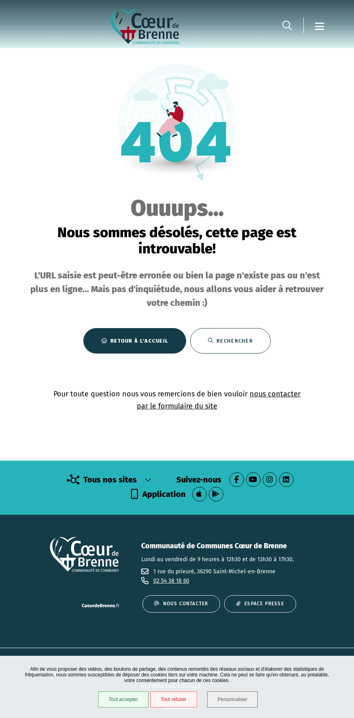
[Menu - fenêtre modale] (319, 25)
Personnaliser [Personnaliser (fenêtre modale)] (232, 699)
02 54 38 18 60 (171, 580)
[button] (287, 25)
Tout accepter (123, 699)
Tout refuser (174, 699)
